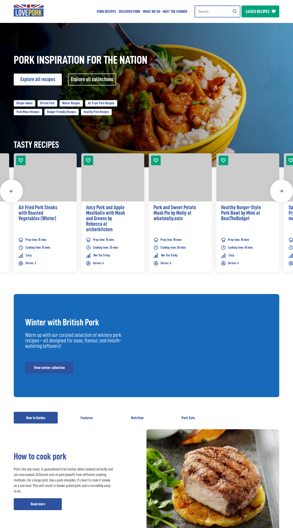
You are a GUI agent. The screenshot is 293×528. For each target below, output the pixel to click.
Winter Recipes (71, 103)
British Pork (47, 103)
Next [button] (281, 191)
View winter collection (49, 368)
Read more (38, 504)
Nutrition (137, 418)
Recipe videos (24, 103)
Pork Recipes (106, 11)
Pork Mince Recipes (27, 112)
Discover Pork (129, 11)
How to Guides (35, 418)
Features (87, 418)
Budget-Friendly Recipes (61, 112)
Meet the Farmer (175, 11)
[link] (45, 219)
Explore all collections (92, 79)
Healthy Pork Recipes (96, 112)
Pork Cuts (188, 418)
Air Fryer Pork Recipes (101, 103)
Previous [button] (11, 191)
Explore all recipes (37, 79)
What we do (151, 11)
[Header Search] (217, 11)
